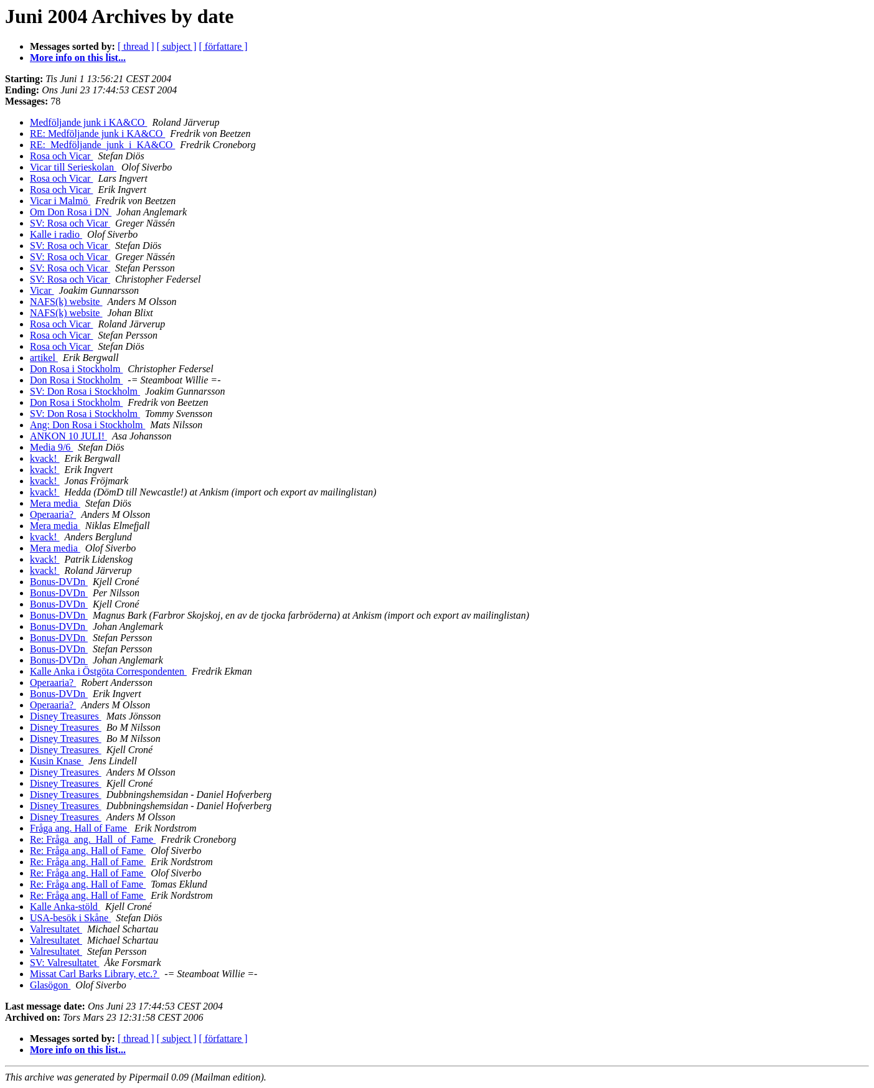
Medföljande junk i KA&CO (88, 122)
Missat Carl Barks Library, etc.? (94, 973)
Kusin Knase (56, 761)
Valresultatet (56, 929)
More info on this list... (78, 57)
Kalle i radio (56, 234)
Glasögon (50, 985)
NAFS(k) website (66, 301)
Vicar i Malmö (60, 200)
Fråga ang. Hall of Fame (79, 828)
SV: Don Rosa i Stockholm (85, 391)
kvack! (45, 458)
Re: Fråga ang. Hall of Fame (88, 850)
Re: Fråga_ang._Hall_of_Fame (93, 839)
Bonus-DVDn (59, 581)
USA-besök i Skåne (70, 917)
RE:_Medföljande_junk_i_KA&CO (102, 144)
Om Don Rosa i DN (70, 212)
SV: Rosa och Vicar (70, 223)
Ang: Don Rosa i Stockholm (87, 425)
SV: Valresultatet (64, 962)
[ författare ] (223, 46)
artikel (44, 357)
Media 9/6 (51, 447)
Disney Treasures (65, 716)
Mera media (55, 503)
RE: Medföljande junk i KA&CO (97, 133)
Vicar (42, 290)
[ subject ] (177, 46)
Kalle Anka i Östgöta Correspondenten (108, 671)
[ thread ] (136, 46)
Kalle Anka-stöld (65, 906)
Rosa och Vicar (61, 156)
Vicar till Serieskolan (73, 167)
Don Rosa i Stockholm (76, 368)
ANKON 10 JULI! (68, 436)
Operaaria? (53, 514)
